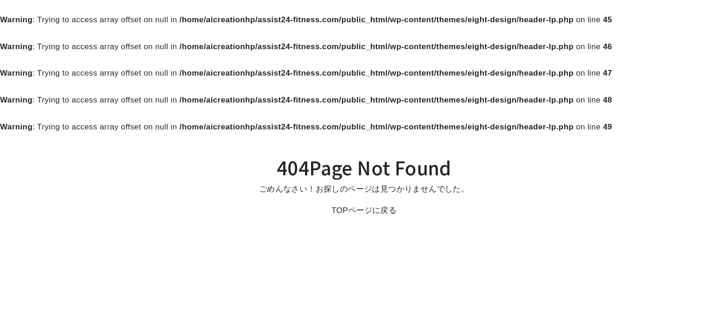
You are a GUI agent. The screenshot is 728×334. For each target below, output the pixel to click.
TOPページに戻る (364, 210)
